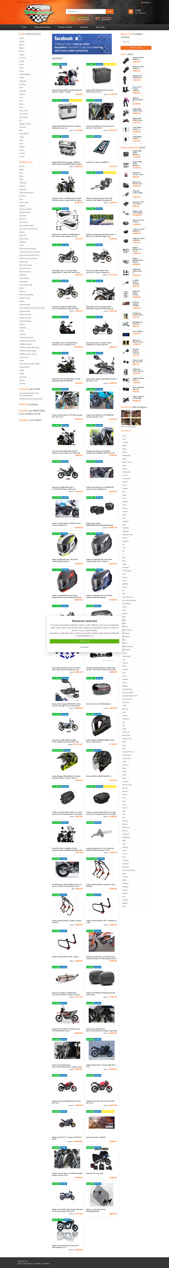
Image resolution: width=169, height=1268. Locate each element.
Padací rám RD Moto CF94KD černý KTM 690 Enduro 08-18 (66, 1030)
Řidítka (21, 301)
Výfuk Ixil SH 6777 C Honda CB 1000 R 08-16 (66, 1138)
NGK (124, 617)
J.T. (123, 554)
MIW (124, 748)
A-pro (124, 436)
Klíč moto (22, 219)
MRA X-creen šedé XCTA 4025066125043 (95, 1210)
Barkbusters (126, 455)
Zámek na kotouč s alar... (138, 173)
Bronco (125, 830)
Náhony (22, 232)
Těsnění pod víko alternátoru (29, 347)
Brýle (21, 176)
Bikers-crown (127, 462)
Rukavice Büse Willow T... (138, 58)
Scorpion (125, 781)
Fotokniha (36, 1263)
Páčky (21, 245)
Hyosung (22, 84)
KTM (124, 574)
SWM (21, 140)
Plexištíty (22, 275)
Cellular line (126, 472)
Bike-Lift (125, 709)
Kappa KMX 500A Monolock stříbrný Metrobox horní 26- (66, 127)
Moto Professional (129, 600)
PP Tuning (125, 633)
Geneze (125, 511)
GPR (123, 906)
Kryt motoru (23, 222)
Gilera (21, 71)
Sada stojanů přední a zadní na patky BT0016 (66, 921)
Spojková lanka (24, 311)
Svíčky (21, 331)
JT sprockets (126, 758)
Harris (124, 524)
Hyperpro (125, 541)
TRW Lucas (126, 732)
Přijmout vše (84, 641)
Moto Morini (23, 114)
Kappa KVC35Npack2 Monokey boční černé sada (100, 994)
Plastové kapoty (25, 271)
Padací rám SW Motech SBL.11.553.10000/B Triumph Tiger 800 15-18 (101, 1031)
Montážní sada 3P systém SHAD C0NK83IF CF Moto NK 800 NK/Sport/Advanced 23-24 (98, 345)
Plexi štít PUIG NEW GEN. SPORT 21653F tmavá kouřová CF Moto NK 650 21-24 (66, 453)
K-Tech (124, 854)
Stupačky (22, 327)
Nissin (124, 620)
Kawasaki (125, 567)
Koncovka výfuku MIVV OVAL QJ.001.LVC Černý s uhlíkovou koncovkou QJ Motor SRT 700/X (99, 272)
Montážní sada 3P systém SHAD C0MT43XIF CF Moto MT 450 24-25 (66, 271)
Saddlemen (126, 837)
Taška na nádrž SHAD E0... (138, 230)
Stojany (22, 324)
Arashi (124, 771)
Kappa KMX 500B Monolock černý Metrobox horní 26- (99, 91)
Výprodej (29, 389)
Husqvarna (23, 81)
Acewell (125, 442)
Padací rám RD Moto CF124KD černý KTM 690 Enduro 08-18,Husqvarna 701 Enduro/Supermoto (101, 958)
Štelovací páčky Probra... (136, 293)
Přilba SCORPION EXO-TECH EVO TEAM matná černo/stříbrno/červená (66, 596)
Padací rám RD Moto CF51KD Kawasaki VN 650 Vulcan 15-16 (67, 1174)
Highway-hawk (127, 534)
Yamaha (125, 679)
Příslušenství (26, 162)
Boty (21, 173)
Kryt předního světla (26, 225)
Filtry (21, 199)
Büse (124, 801)
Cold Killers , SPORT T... (138, 137)
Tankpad (22, 334)
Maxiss (124, 587)
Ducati (124, 485)
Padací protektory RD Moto (29, 255)
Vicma (124, 676)
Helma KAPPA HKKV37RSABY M (98, 776)
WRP (124, 742)
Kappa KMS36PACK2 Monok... (138, 260)
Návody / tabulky (65, 27)
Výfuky (21, 370)
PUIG (124, 640)
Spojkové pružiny (25, 321)
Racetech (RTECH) (128, 870)
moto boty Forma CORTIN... (137, 89)
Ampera (125, 847)
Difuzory (22, 186)
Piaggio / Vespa (25, 124)
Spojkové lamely (25, 314)
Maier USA (126, 827)
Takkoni (125, 663)
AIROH (124, 445)
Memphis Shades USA (129, 696)
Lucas (124, 745)
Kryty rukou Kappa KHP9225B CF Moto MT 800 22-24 (101, 380)
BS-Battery (126, 735)
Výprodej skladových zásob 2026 (30, 399)
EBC (123, 491)
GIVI (123, 518)
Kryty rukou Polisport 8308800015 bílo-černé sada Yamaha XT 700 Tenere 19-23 (66, 236)
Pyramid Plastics (128, 752)
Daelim (21, 61)
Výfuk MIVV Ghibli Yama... (138, 110)
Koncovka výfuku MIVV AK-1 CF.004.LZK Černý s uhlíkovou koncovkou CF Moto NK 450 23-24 (65, 489)
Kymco (124, 577)
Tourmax (125, 669)
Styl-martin (126, 649)
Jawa (21, 87)
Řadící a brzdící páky (26, 294)
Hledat (109, 11)
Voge (21, 150)
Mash (21, 107)
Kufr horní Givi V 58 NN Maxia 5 (98, 704)
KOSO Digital (126, 571)
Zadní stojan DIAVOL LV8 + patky (65, 956)
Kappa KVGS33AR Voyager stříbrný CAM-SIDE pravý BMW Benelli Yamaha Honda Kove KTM (67, 164)
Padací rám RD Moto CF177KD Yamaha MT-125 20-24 (67, 416)
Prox (124, 814)
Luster (124, 580)
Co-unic (125, 475)
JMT (123, 557)
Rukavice (22, 291)
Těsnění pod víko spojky (27, 350)
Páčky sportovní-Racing (27, 248)
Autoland (125, 867)
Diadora (125, 482)
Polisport (125, 883)
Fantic (21, 68)
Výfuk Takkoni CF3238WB (138, 397)
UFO (123, 673)
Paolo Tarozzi (127, 630)
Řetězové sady (24, 298)
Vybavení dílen (24, 367)
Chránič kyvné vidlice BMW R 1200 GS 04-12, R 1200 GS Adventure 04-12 (66, 885)
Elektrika (22, 196)
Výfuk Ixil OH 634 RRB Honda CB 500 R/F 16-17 (66, 1102)
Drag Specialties (128, 692)
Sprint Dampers (127, 646)
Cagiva (124, 468)
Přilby (21, 288)
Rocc (124, 798)
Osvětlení (22, 242)
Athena (125, 715)
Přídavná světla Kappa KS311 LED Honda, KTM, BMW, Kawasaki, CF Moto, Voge (99, 200)
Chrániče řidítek (24, 212)
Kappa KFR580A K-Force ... (137, 249)
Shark (124, 729)
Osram (124, 850)
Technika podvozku (26, 337)
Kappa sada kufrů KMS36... (138, 212)
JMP (123, 811)
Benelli (21, 41)
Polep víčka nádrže (26, 285)
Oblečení (22, 235)
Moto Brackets (127, 597)
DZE (123, 817)
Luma (124, 804)
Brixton (22, 51)
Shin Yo (125, 643)
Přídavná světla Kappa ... (138, 193)
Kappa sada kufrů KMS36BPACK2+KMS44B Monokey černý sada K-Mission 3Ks (99, 525)
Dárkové (28, 404)
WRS (124, 840)
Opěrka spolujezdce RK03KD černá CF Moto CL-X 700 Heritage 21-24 (101, 235)
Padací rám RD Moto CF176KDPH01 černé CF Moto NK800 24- (100, 488)
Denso (124, 794)
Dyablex (125, 488)
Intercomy (23, 215)
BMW (21, 48)
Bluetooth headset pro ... (138, 183)
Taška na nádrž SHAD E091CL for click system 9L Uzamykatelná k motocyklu (101, 813)
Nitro (124, 623)
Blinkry (21, 169)
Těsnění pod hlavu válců (27, 341)
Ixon (123, 547)
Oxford (124, 626)
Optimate (125, 834)
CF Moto (125, 877)
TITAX (124, 666)
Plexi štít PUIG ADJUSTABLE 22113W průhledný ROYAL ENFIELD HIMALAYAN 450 (66, 381)
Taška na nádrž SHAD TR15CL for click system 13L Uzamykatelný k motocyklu (67, 813)
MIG (123, 594)
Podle (30, 34)
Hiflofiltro (125, 528)
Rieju (21, 130)
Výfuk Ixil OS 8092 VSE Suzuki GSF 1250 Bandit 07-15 (65, 1246)
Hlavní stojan (23, 202)
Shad (124, 778)
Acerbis (125, 890)
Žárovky (22, 383)
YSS (123, 725)
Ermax (124, 498)
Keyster (125, 821)
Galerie (124, 508)
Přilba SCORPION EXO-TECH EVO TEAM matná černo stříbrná (99, 560)
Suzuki (124, 653)
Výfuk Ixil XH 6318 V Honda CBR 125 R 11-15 (100, 1066)
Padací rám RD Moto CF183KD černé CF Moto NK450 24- (66, 524)
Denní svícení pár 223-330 (138, 361)
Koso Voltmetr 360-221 (138, 388)
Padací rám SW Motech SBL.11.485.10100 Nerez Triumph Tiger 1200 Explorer (67, 1067)
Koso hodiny (137, 331)
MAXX (124, 880)
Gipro (124, 515)
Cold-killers (126, 478)
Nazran (124, 613)
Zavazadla (23, 377)
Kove (21, 97)
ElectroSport (127, 755)
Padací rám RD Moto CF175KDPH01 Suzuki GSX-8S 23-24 (100, 416)
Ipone (124, 873)
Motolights (126, 603)
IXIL (123, 544)
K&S (123, 896)
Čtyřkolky (22, 182)
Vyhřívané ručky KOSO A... (137, 271)
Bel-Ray (125, 788)
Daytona (125, 863)
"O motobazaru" (131, 426)
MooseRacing (127, 689)
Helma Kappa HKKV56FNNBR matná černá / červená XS (100, 741)
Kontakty (84, 27)
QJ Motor (22, 127)
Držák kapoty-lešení (26, 192)
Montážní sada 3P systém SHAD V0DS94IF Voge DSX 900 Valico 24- (100, 307)
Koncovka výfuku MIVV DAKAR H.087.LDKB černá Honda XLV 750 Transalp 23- (65, 742)
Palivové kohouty (25, 265)
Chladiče (22, 206)
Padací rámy (23, 262)
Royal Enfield (23, 133)
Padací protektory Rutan (28, 258)
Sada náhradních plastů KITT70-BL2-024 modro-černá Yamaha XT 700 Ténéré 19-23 (66, 670)
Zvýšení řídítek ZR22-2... (138, 379)
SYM (21, 143)
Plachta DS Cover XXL (94, 1173)
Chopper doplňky (25, 209)
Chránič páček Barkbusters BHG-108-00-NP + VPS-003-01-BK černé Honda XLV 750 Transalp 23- (101, 670)
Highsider (125, 531)
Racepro (125, 886)
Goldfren (125, 521)
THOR (124, 705)
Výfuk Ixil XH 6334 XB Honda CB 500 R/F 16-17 (100, 1102)
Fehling (124, 501)
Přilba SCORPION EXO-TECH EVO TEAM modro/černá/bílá (99, 596)
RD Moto (125, 765)
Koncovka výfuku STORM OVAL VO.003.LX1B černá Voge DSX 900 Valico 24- (65, 308)
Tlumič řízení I (24, 357)
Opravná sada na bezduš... (138, 203)
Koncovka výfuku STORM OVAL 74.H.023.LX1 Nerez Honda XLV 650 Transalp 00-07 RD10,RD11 (66, 995)
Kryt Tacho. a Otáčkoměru (28, 229)
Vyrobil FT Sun (22, 1261)
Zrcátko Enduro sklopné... (136, 282)
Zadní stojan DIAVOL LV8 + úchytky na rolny (101, 921)
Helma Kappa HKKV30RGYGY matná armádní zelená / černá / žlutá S (66, 777)
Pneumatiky (23, 281)
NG (123, 722)
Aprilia (124, 449)
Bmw (124, 465)
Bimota (22, 45)
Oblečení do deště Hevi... (137, 77)
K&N (124, 561)
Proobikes (126, 636)
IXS (123, 551)
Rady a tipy (100, 27)
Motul (124, 607)
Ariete (124, 452)
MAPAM (125, 584)
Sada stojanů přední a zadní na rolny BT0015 (100, 885)
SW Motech (126, 656)
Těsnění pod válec (25, 344)
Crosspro (125, 900)
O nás (24, 27)
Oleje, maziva (24, 238)
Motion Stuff (126, 738)
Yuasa (124, 682)
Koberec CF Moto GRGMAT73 (97, 162)
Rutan (124, 768)
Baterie (22, 166)
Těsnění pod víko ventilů (27, 354)
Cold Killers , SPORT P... (138, 128)
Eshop (20, 1263)
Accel (124, 439)
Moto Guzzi (23, 110)
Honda (124, 538)
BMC (124, 857)
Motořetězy (27, 1263)
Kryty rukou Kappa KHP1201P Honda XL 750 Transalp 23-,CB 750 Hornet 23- (66, 706)
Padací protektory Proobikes (29, 252)
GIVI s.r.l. (125, 808)
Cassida (124, 893)
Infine (124, 775)
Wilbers (125, 903)
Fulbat (124, 761)
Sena (124, 844)
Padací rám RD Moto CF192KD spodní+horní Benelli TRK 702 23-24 (100, 452)
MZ (20, 120)
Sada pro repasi (24, 304)
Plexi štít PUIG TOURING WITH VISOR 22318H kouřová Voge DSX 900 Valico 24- (67, 200)
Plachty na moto (25, 268)
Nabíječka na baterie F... (138, 323)
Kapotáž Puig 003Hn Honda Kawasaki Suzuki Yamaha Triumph (67, 91)
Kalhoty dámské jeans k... (138, 100)
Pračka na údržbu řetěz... (138, 314)
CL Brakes (125, 860)
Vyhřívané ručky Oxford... (138, 370)
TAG (123, 659)
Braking (125, 686)
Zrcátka (22, 380)
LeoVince (125, 702)
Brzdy (21, 179)
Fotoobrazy (45, 1263)
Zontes (21, 156)
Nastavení (84, 647)
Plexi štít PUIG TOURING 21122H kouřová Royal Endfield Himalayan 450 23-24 (67, 850)
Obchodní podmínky (42, 27)
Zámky (21, 373)
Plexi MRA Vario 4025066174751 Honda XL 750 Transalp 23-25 (64, 344)
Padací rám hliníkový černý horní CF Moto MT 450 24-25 (100, 127)
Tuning (21, 360)
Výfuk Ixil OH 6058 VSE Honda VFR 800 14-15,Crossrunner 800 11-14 (67, 1210)
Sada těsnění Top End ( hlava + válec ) (32, 308)
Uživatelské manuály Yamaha (29, 364)
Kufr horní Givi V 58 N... (138, 221)
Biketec (125, 824)
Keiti (124, 712)
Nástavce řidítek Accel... (138, 341)
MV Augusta (23, 117)
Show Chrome (127, 699)
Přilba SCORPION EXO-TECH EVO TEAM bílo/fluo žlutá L (65, 560)
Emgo (124, 495)
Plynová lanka (24, 278)
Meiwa (124, 791)
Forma (124, 505)
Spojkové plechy (25, 318)
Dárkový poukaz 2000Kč (96, 1137)
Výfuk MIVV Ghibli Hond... (138, 119)
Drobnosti (22, 189)
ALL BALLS (125, 719)
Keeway (22, 94)
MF (123, 590)
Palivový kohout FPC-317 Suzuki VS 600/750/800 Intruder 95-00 (100, 849)
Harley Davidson (25, 74)
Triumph (22, 147)
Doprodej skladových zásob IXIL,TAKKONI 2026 (29, 394)
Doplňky (32, 412)
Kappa (124, 564)
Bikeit (124, 459)
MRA (124, 610)
